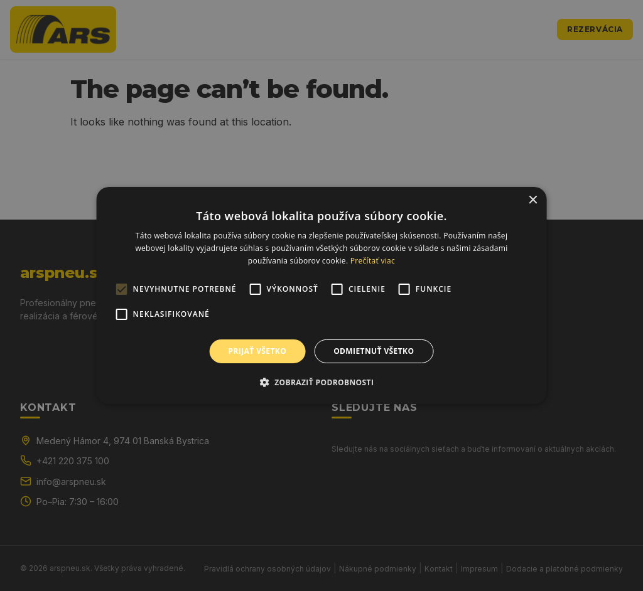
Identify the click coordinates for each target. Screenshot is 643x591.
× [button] (532, 200)
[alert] (321, 295)
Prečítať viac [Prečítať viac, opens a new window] (372, 260)
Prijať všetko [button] (258, 351)
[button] (321, 382)
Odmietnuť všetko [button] (373, 351)
